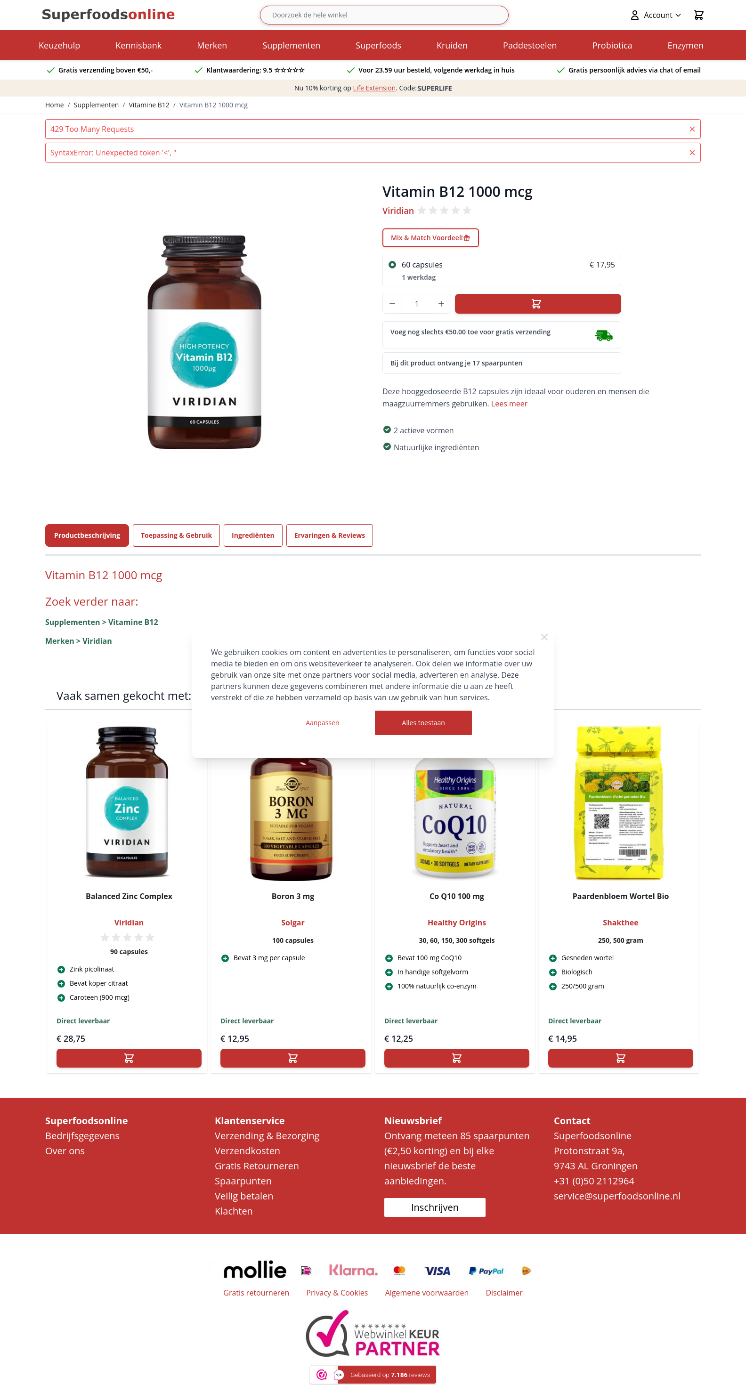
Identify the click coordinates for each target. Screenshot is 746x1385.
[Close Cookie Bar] (544, 637)
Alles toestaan (423, 722)
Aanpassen (322, 722)
